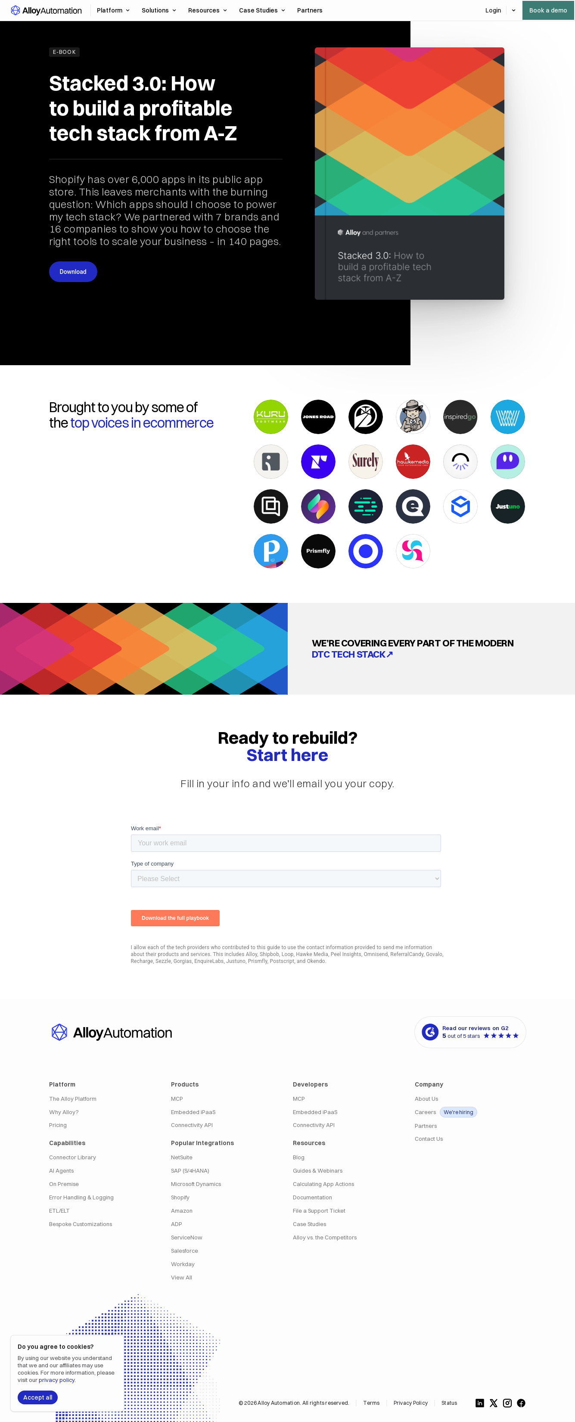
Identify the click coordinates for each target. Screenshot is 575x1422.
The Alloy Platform (72, 1099)
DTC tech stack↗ (352, 654)
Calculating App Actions (323, 1184)
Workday (183, 1264)
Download (73, 271)
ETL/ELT (59, 1211)
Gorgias (183, 961)
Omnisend (376, 954)
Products (185, 1084)
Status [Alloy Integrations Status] (449, 1403)
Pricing (58, 1125)
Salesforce (184, 1251)
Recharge (142, 961)
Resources (207, 10)
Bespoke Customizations (80, 1224)
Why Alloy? (64, 1112)
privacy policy (57, 1379)
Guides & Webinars (317, 1170)
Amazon (182, 1211)
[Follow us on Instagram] (507, 1403)
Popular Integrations (202, 1143)
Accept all (37, 1397)
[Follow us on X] (493, 1403)
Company (429, 1084)
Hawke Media (312, 954)
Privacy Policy (411, 1403)
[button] (46, 10)
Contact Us (429, 1139)
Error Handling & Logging (81, 1197)
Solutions (159, 10)
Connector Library (72, 1157)
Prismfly (257, 961)
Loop (288, 954)
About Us (426, 1099)
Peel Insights (346, 954)
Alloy (251, 954)
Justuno (236, 961)
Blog (299, 1157)
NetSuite (182, 1157)
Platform (113, 10)
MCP (177, 1099)
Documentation (312, 1197)
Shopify (180, 1197)
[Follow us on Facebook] (521, 1403)
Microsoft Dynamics (196, 1184)
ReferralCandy (406, 954)
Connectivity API (192, 1125)
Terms (371, 1403)
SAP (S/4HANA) (190, 1170)
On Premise (64, 1184)
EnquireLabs (209, 961)
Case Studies (262, 10)
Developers (310, 1084)
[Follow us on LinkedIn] (480, 1403)
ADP (176, 1224)
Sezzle (163, 961)
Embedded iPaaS (193, 1112)
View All (181, 1277)
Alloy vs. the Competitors (325, 1237)
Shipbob (269, 954)
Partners (426, 1126)
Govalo (434, 954)
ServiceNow (186, 1237)
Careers (446, 1112)
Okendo (316, 961)
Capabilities (67, 1143)
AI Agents (61, 1170)
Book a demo (548, 10)
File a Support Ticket (319, 1211)
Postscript (282, 961)
